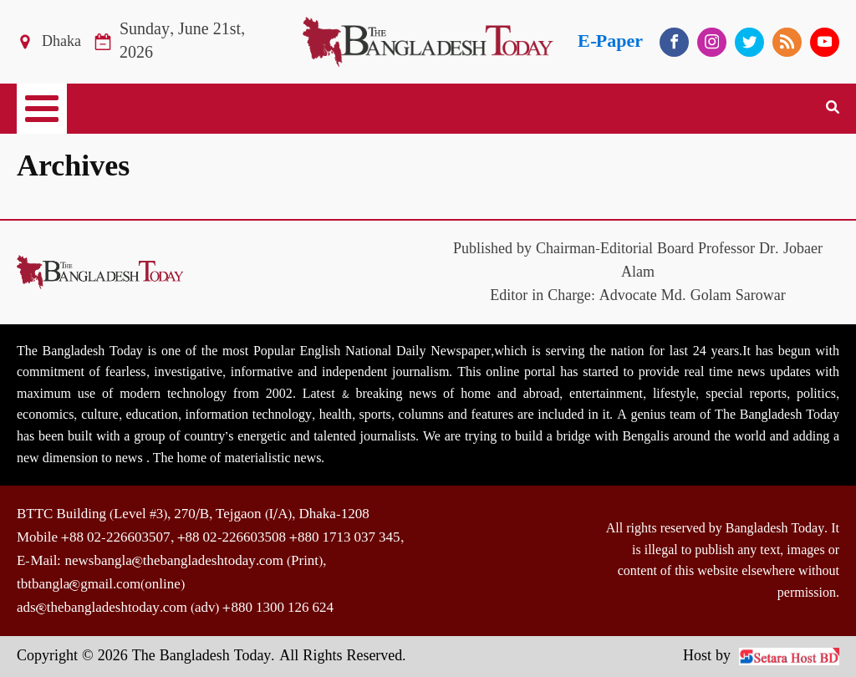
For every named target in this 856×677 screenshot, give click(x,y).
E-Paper (610, 41)
